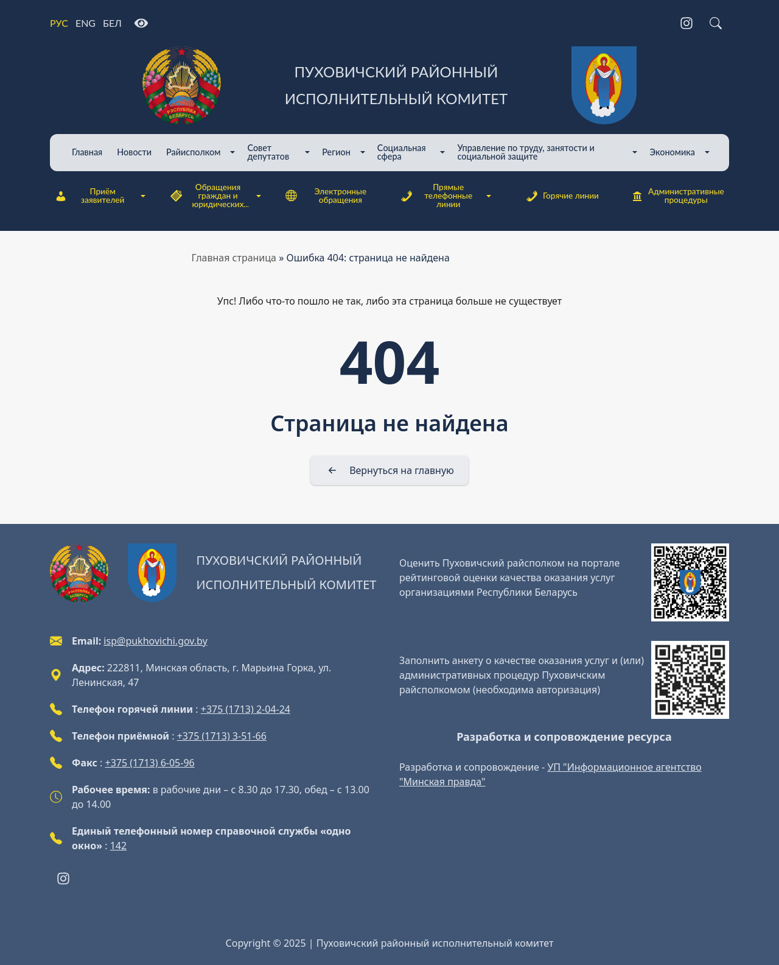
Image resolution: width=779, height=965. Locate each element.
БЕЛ (112, 23)
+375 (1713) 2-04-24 (245, 709)
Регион (336, 152)
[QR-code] (690, 582)
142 (118, 845)
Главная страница (234, 257)
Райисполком (193, 152)
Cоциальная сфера (401, 152)
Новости (134, 152)
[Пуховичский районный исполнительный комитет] (389, 85)
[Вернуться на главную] (389, 470)
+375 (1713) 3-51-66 (222, 736)
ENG (85, 23)
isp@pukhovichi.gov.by (155, 641)
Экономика (672, 152)
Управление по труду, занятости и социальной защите (525, 152)
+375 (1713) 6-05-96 (150, 762)
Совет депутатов (268, 152)
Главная (87, 152)
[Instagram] (686, 23)
